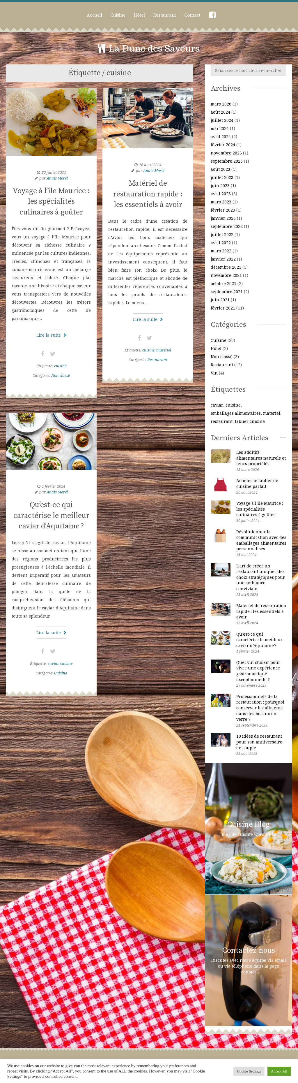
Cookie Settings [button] (249, 1071)
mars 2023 (221, 202)
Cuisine (117, 15)
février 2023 (223, 210)
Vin (214, 373)
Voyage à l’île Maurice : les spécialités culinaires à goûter (51, 201)
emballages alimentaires (236, 413)
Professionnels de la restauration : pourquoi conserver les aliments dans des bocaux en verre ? (260, 708)
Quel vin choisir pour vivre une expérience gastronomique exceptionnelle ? (258, 671)
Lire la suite (51, 335)
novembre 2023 (226, 153)
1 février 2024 (53, 486)
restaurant (222, 421)
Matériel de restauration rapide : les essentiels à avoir (148, 194)
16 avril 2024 (150, 164)
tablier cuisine (250, 421)
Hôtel (139, 15)
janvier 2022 (223, 259)
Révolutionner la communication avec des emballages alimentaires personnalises (261, 540)
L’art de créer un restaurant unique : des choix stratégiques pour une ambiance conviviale (260, 577)
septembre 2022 (227, 226)
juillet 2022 (222, 234)
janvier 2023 (223, 218)
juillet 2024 (222, 120)
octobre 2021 (223, 283)
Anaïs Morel (57, 178)
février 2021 (223, 308)
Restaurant (164, 15)
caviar (53, 663)
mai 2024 (220, 128)
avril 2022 (221, 242)
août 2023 (220, 169)
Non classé (60, 375)
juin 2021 (220, 300)
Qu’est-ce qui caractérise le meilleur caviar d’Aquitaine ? (51, 515)
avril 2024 (221, 136)
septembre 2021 (227, 291)
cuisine (60, 365)
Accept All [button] (279, 1071)
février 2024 (223, 144)
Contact (192, 15)
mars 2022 (221, 251)
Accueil (94, 15)
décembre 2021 (226, 267)
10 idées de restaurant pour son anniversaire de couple (259, 741)
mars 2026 (221, 104)
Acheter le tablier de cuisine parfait (257, 483)
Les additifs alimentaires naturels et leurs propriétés (261, 457)
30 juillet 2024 (54, 172)
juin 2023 (220, 185)
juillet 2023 (222, 177)
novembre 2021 (226, 275)
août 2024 (220, 112)
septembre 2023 (227, 161)
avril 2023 (221, 193)
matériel (163, 350)
